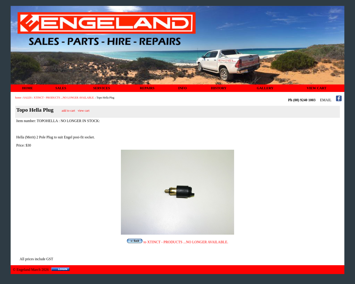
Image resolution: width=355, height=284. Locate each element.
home (18, 97)
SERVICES (101, 88)
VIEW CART (316, 88)
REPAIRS (147, 88)
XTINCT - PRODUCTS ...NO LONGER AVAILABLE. (64, 97)
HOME (27, 88)
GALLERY (265, 88)
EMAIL (326, 100)
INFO (182, 88)
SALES (60, 88)
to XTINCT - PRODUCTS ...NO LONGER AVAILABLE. (177, 242)
